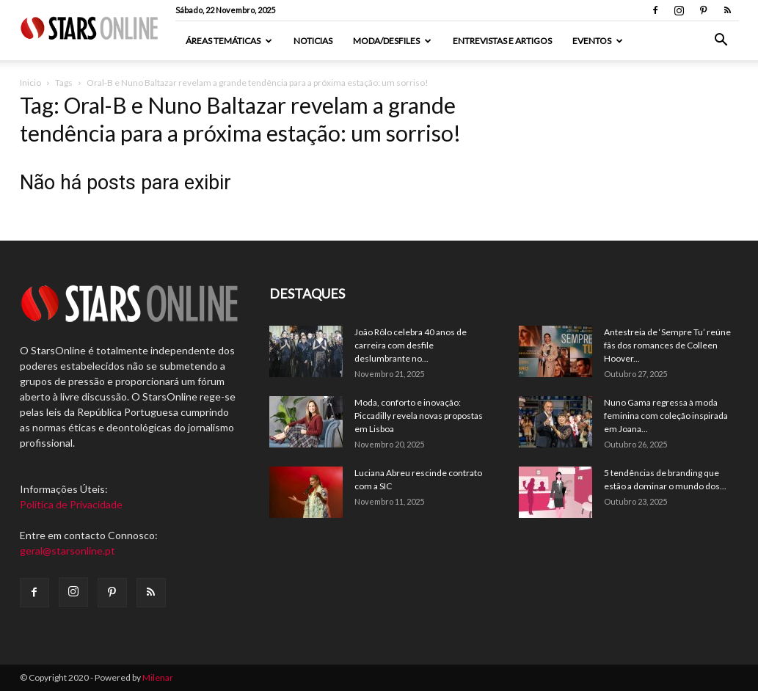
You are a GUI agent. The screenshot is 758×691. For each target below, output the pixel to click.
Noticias (313, 40)
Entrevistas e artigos (502, 40)
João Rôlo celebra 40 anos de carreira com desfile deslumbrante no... (410, 345)
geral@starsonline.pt (67, 550)
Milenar (157, 677)
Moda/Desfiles (392, 40)
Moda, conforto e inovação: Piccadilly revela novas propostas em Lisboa (418, 415)
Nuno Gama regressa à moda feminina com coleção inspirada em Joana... (666, 415)
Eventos (597, 40)
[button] (721, 41)
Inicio (30, 82)
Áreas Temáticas (229, 40)
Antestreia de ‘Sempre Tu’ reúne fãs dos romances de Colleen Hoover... (667, 345)
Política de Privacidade (71, 504)
